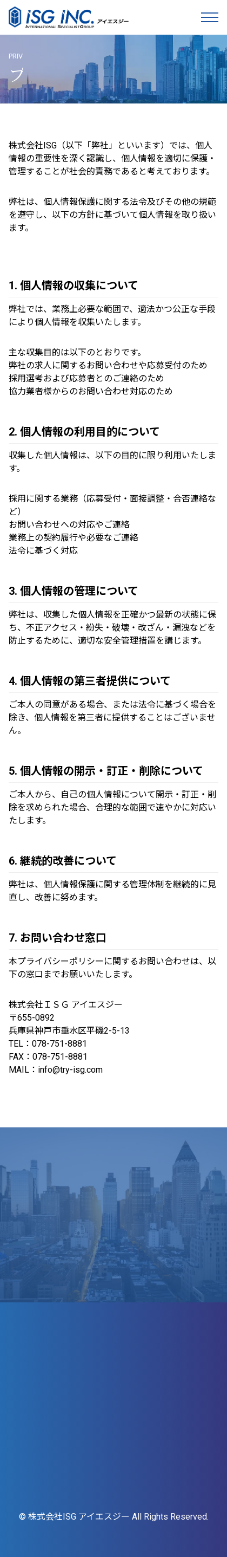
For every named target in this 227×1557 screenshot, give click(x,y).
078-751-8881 (59, 1044)
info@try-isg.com (70, 1070)
